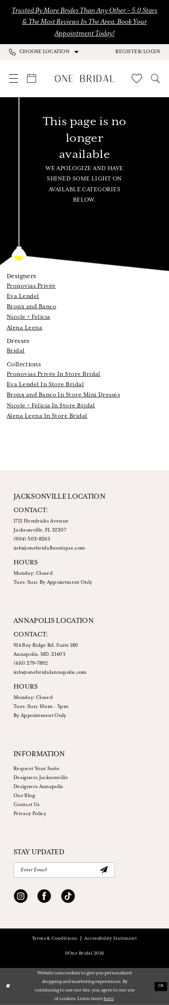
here (109, 998)
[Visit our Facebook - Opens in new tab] (44, 897)
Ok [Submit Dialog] (161, 985)
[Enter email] (64, 870)
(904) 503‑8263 (32, 539)
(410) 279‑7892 (31, 663)
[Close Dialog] (7, 986)
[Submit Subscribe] (103, 870)
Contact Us (27, 804)
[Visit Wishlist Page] (136, 78)
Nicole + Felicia (28, 317)
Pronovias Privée (31, 286)
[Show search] (155, 78)
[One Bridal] (84, 78)
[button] (137, 51)
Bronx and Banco (31, 306)
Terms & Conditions (55, 938)
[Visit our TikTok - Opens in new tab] (68, 897)
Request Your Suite (36, 768)
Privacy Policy (30, 813)
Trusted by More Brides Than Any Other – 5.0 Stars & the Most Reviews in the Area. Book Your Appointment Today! (84, 22)
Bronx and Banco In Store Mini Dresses (63, 395)
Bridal (16, 350)
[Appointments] (32, 78)
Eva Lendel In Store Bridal (45, 384)
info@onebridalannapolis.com (50, 672)
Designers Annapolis (39, 786)
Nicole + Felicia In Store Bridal (51, 405)
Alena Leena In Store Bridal (47, 416)
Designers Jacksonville (41, 777)
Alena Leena (24, 327)
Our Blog (24, 795)
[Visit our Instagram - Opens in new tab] (21, 897)
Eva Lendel (23, 296)
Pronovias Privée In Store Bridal (53, 374)
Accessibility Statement (110, 938)
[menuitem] (47, 51)
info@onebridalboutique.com (49, 548)
